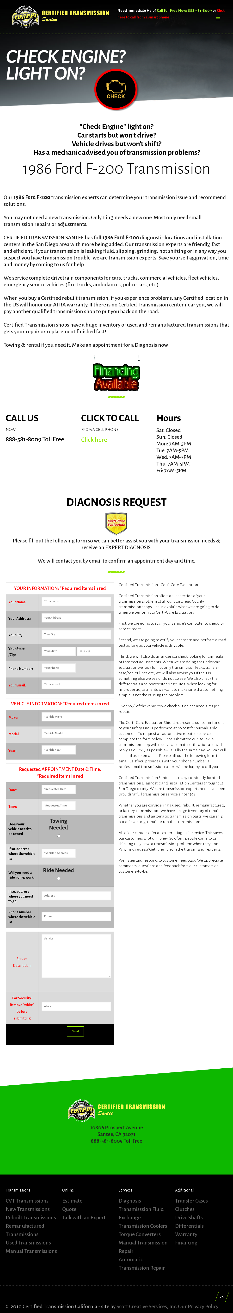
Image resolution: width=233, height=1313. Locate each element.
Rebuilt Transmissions (31, 1218)
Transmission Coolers (143, 1226)
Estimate (72, 1201)
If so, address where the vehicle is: (21, 853)
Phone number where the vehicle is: (21, 917)
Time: (12, 806)
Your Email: (17, 685)
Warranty (186, 1234)
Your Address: (19, 619)
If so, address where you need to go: (20, 896)
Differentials (189, 1226)
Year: (12, 751)
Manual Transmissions (31, 1251)
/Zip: (12, 655)
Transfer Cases (191, 1201)
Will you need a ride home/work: (21, 875)
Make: (13, 718)
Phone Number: (20, 669)
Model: (14, 734)
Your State (16, 649)
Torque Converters (140, 1234)
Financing (186, 1243)
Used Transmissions (28, 1243)
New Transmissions (28, 1209)
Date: (12, 790)
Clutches (185, 1209)
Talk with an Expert (84, 1218)
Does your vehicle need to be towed (20, 829)
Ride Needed (58, 870)
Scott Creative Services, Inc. (146, 1305)
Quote (69, 1209)
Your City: (15, 635)
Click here (94, 440)
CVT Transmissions (27, 1201)
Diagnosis (130, 1201)
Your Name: (17, 602)
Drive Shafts (189, 1218)
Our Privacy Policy (198, 1305)
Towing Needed (58, 824)
